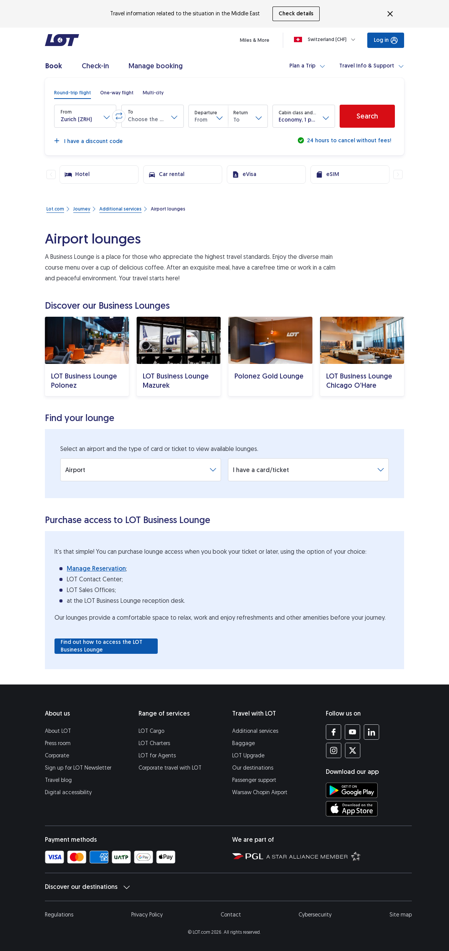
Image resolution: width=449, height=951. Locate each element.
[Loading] (326, 39)
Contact (231, 915)
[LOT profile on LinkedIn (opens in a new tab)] (371, 732)
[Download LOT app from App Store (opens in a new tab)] (352, 808)
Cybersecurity (315, 915)
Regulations (59, 915)
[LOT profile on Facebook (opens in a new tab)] (334, 732)
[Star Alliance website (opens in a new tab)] (313, 856)
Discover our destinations (87, 887)
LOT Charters (154, 743)
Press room (58, 743)
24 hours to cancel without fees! (348, 140)
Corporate (57, 755)
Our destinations (252, 768)
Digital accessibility (68, 792)
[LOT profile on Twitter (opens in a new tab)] (352, 750)
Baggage (243, 743)
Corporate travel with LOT (170, 768)
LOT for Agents (157, 755)
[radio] (72, 92)
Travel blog (58, 780)
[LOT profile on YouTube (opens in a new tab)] (352, 732)
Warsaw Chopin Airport (259, 792)
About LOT (58, 731)
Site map (401, 915)
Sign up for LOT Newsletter (78, 768)
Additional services (255, 731)
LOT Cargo (151, 731)
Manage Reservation (96, 568)
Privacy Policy (147, 915)
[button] (85, 116)
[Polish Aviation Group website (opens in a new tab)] (247, 856)
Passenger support (254, 780)
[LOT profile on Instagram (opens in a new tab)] (334, 750)
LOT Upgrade (248, 755)
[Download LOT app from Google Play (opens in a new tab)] (352, 790)
